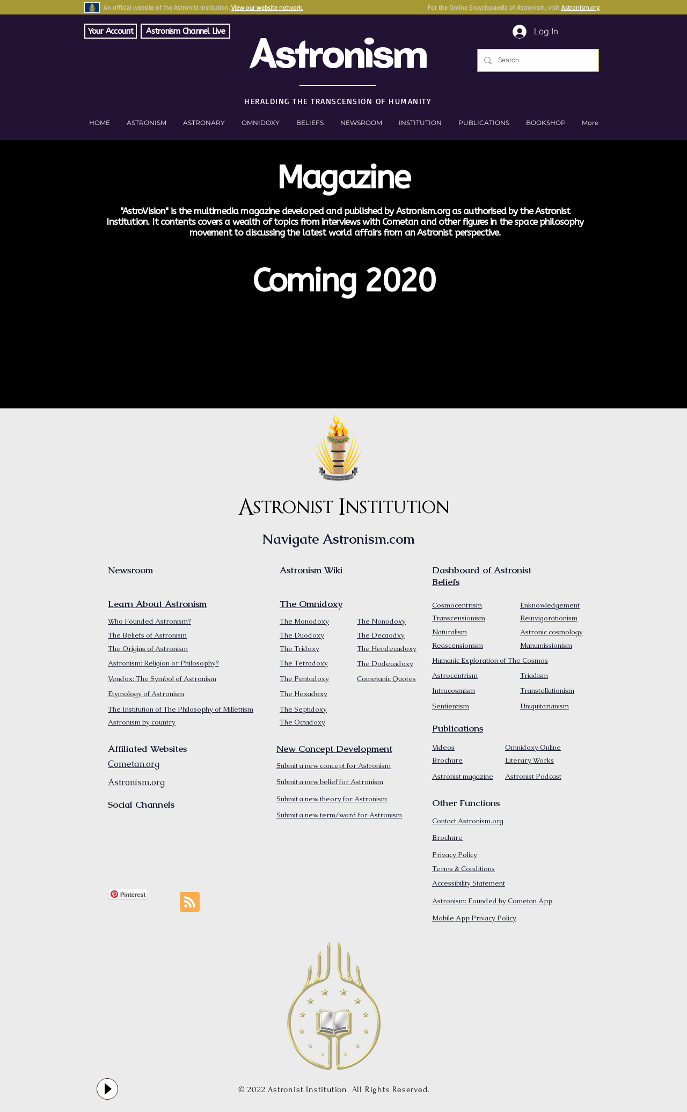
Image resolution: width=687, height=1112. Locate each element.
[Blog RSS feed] (190, 902)
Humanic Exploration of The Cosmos (490, 660)
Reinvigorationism (549, 618)
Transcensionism (458, 618)
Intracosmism (453, 690)
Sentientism (450, 706)
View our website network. (267, 7)
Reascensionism (457, 645)
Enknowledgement (550, 605)
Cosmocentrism (457, 605)
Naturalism (449, 632)
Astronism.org (580, 7)
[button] (545, 123)
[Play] (107, 1089)
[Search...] (537, 60)
